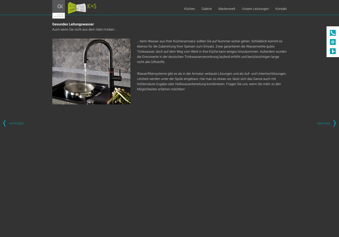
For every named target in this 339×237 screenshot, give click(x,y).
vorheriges (12, 123)
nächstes (328, 123)
